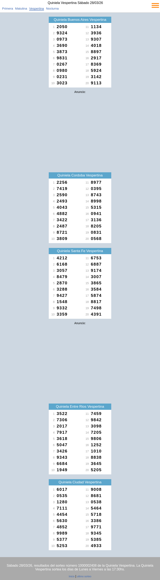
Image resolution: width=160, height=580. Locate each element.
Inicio (72, 576)
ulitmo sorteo (84, 576)
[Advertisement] (80, 124)
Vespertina (36, 8)
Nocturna (52, 8)
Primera (7, 8)
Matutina (21, 8)
